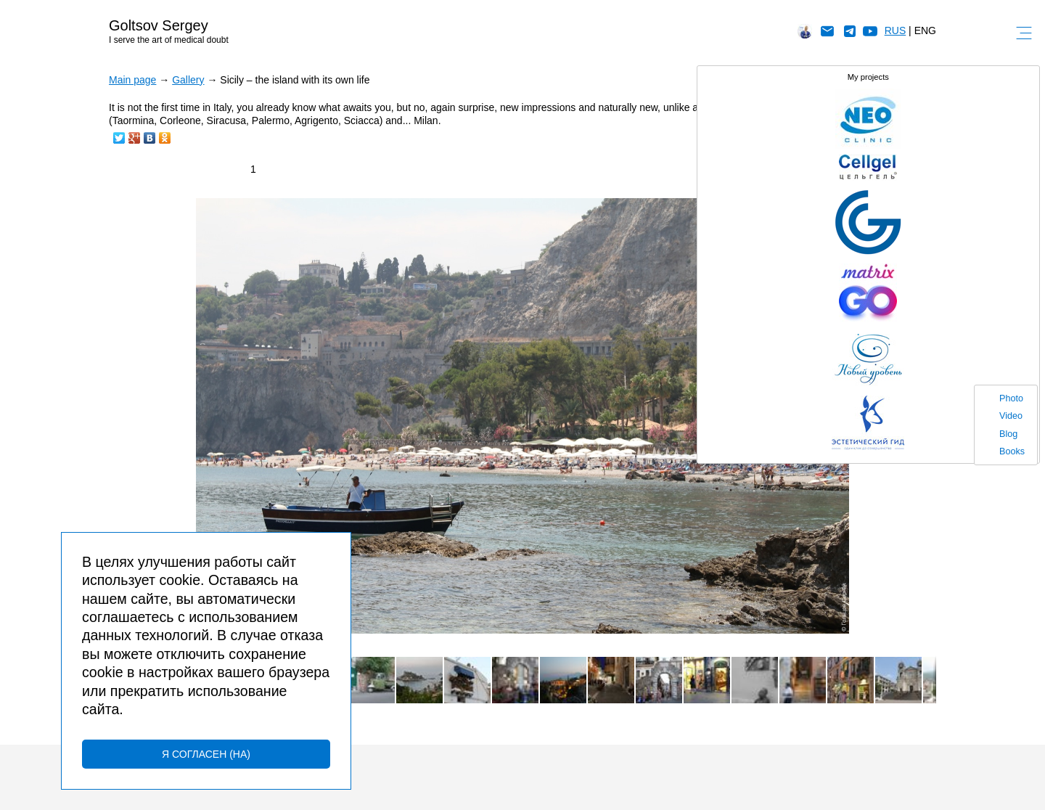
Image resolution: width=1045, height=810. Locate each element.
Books (1012, 451)
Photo (1011, 398)
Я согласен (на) (206, 754)
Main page (132, 80)
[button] (923, 211)
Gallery (188, 80)
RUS (895, 30)
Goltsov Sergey (158, 25)
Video (1011, 416)
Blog (1008, 434)
